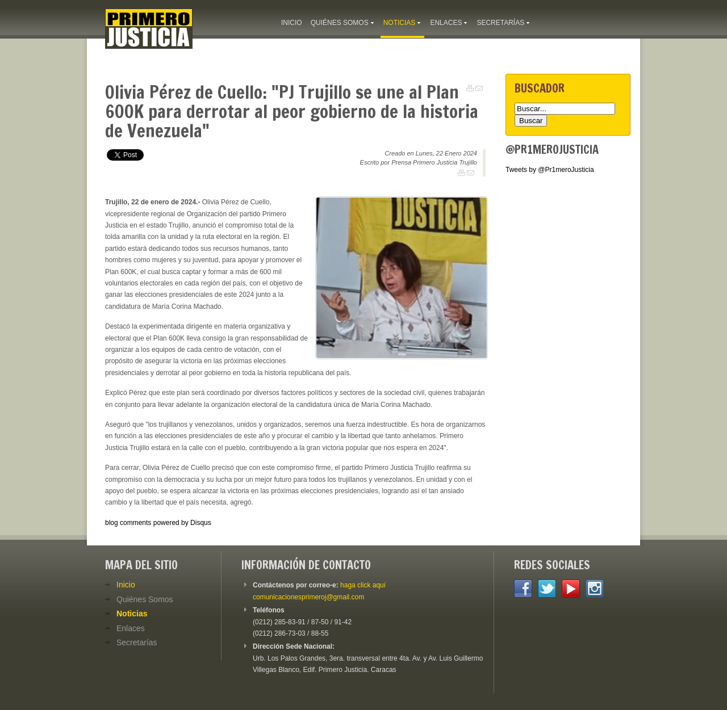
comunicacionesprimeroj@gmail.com (308, 597)
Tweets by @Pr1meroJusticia (549, 170)
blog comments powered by (158, 523)
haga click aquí (363, 585)
